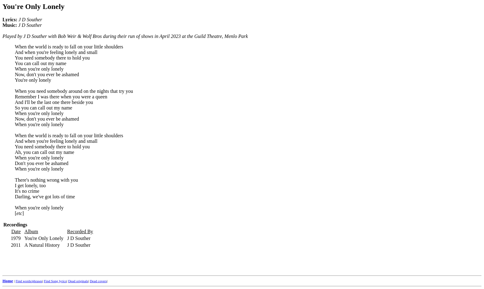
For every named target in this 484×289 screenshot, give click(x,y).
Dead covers (98, 281)
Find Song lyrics (55, 281)
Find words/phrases (28, 281)
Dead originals (78, 281)
